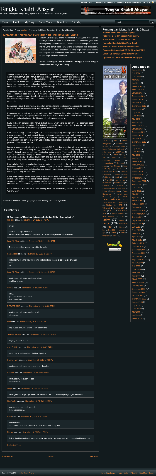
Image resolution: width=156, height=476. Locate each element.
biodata (121, 220)
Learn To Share (13, 241)
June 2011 (136, 191)
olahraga (111, 230)
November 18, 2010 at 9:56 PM (36, 373)
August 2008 (137, 302)
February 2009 (138, 282)
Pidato (104, 191)
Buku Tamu (106, 152)
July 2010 (136, 227)
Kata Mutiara (115, 166)
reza (9, 322)
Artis (115, 141)
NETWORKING (13, 306)
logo (103, 230)
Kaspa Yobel (12, 254)
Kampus (120, 163)
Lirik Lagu (116, 174)
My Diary (29, 22)
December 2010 (138, 211)
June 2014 (136, 76)
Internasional (107, 163)
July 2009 (136, 266)
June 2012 (136, 152)
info (109, 226)
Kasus (104, 166)
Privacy (146, 2)
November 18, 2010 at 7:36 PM (43, 334)
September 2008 (139, 299)
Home (84, 2)
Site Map (76, 22)
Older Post (93, 456)
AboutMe (135, 473)
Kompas (105, 171)
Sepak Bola (123, 202)
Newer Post (8, 456)
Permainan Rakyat (108, 188)
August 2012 (137, 145)
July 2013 (136, 112)
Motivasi (108, 177)
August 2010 (137, 224)
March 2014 (137, 86)
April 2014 (136, 83)
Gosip (123, 155)
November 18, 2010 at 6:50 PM (42, 306)
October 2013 (138, 103)
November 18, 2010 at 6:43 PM (35, 288)
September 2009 (139, 260)
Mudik (117, 177)
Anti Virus (106, 141)
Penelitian (105, 185)
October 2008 (138, 296)
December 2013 (138, 96)
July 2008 (136, 305)
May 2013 (136, 119)
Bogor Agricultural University (113, 149)
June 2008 (136, 309)
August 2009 (137, 263)
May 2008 (136, 312)
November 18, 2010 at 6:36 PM (42, 272)
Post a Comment (14, 445)
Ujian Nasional (108, 216)
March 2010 (137, 240)
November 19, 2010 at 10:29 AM (34, 417)
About (112, 2)
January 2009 (138, 286)
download (123, 223)
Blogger (105, 146)
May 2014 (136, 80)
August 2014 (137, 70)
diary (105, 223)
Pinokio (10, 432)
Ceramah (120, 152)
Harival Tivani (12, 360)
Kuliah (114, 171)
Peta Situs (121, 188)
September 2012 (139, 142)
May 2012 (136, 155)
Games (115, 155)
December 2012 (138, 132)
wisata (115, 235)
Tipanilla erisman (14, 334)
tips (103, 233)
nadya (9, 388)
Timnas (112, 211)
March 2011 (137, 201)
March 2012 (137, 161)
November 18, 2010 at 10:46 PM (38, 401)
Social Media (45, 22)
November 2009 (138, 253)
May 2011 (136, 194)
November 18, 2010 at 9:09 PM (40, 360)
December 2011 (138, 171)
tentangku (122, 230)
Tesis (104, 211)
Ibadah (114, 157)
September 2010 (139, 220)
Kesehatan (120, 169)
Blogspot (115, 146)
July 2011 (136, 188)
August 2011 (137, 184)
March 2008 (137, 318)
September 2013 (139, 106)
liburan (121, 227)
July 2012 (136, 148)
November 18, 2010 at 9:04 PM (40, 347)
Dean (9, 417)
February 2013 (138, 126)
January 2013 (138, 129)
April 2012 (136, 158)
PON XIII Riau (120, 180)
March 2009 (137, 279)
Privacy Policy (115, 191)
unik (122, 233)
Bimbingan (120, 143)
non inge (10, 220)
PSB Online (106, 183)
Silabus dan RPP (114, 205)
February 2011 (138, 204)
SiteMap (130, 2)
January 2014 (138, 93)
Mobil (125, 174)
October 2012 (138, 139)
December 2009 (138, 250)
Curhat (105, 155)
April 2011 (136, 197)
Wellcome (94, 2)
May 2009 (136, 273)
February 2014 (138, 90)
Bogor (123, 146)
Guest (138, 2)
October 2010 (138, 217)
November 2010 (138, 214)
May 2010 (136, 233)
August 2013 (137, 109)
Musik (125, 177)
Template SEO (119, 208)
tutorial (113, 233)
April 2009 (136, 276)
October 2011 (138, 178)
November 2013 (138, 99)
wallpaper (106, 235)
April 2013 (136, 122)
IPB (103, 157)
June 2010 (136, 230)
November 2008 (138, 292)
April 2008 (136, 315)
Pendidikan (119, 183)
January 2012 (138, 168)
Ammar (10, 288)
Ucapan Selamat (118, 213)
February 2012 (138, 165)
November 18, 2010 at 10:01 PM (34, 388)
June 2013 (136, 116)
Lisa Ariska (11, 401)
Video (122, 216)
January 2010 (138, 246)
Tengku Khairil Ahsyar (27, 9)
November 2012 (138, 135)
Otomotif (108, 180)
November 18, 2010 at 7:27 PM (33, 322)
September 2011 (139, 181)
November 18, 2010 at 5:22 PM (39, 254)
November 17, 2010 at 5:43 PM (36, 220)
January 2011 (138, 207)
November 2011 (138, 175)
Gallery (121, 2)
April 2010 (136, 237)
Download (62, 22)
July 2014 (136, 73)
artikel (24, 30)
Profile (104, 2)
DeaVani (10, 373)
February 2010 (138, 243)
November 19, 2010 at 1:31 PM (35, 432)
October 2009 (138, 256)
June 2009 (136, 269)
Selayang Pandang (108, 202)
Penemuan (119, 185)
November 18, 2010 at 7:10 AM (42, 241)
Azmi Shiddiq (12, 347)
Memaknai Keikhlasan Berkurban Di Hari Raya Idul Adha (40, 35)
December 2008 (138, 289)
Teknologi (106, 208)
